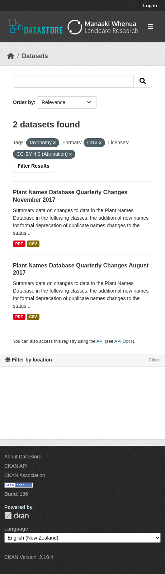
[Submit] (142, 81)
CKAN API (16, 466)
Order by (23, 102)
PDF (19, 244)
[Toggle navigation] (150, 27)
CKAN (16, 515)
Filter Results (34, 166)
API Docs (123, 341)
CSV (33, 244)
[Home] (10, 56)
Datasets (35, 56)
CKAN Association (24, 475)
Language (16, 529)
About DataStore (23, 456)
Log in (150, 5)
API (100, 341)
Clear (153, 360)
